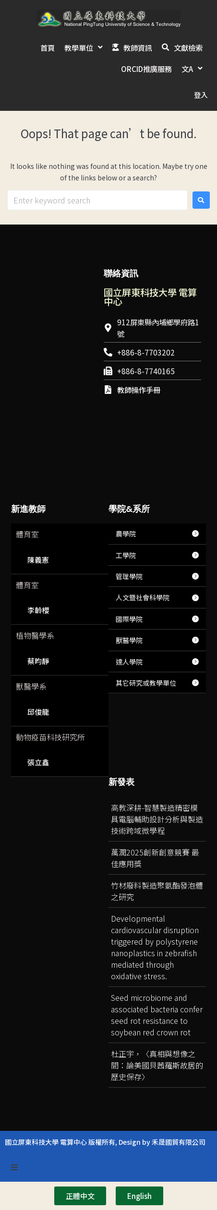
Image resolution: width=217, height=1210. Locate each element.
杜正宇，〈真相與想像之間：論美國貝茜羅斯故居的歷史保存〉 (157, 1044)
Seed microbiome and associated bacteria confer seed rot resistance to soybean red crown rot (157, 994)
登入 (200, 74)
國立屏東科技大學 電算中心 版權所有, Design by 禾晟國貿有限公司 (105, 1121)
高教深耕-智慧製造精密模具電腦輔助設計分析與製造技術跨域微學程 (157, 798)
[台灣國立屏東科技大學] (152, 433)
